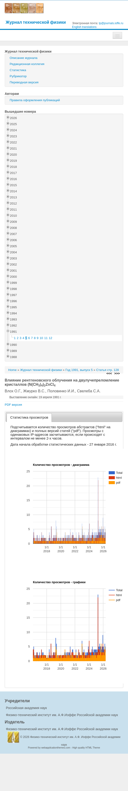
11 (46, 338)
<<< (109, 373)
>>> (117, 373)
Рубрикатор (18, 76)
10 (41, 338)
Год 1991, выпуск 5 (79, 370)
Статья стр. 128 (107, 370)
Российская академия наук (26, 708)
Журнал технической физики (36, 22)
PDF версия (13, 404)
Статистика (18, 70)
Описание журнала (23, 58)
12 (50, 338)
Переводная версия (24, 82)
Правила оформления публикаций (35, 100)
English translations (84, 27)
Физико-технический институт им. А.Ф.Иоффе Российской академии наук (62, 715)
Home (12, 370)
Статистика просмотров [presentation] (29, 417)
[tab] (29, 417)
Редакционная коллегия (27, 64)
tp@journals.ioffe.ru (111, 23)
